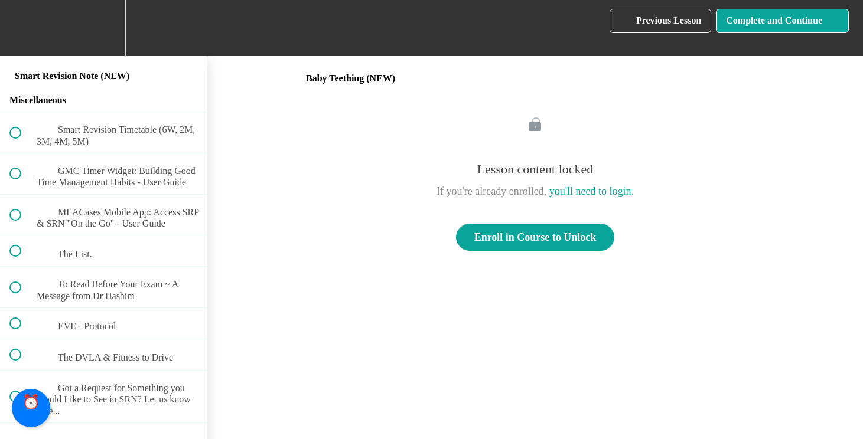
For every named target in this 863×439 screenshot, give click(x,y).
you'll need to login (590, 191)
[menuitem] (103, 28)
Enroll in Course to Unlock (535, 237)
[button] (22, 28)
